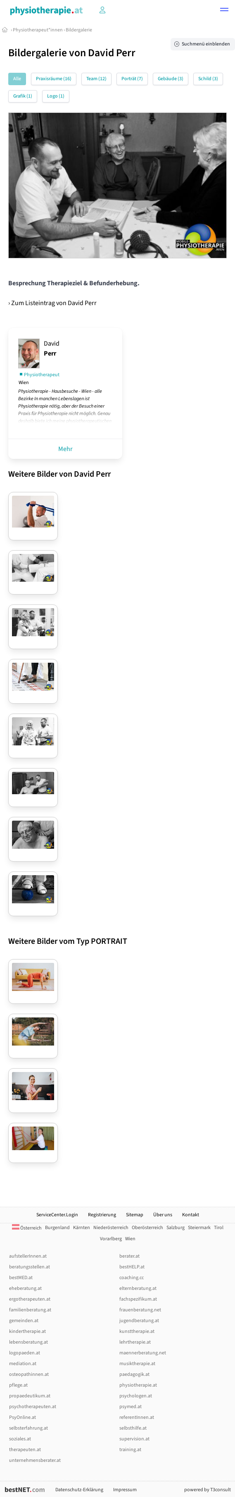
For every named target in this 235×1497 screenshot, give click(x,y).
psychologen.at (135, 1395)
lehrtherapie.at (135, 1342)
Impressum (125, 1489)
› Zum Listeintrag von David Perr (52, 303)
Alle (17, 78)
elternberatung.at (138, 1288)
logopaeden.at (24, 1352)
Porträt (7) (132, 78)
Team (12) (96, 78)
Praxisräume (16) (53, 78)
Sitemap (134, 1214)
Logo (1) (55, 96)
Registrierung (102, 1214)
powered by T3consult (207, 1489)
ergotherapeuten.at (29, 1299)
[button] (224, 10)
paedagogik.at (134, 1374)
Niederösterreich (110, 1227)
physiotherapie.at (138, 1385)
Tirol (218, 1227)
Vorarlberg (111, 1238)
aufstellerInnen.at (28, 1256)
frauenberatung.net (140, 1309)
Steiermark (199, 1227)
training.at (130, 1449)
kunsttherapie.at (136, 1331)
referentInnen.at (136, 1417)
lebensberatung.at (28, 1342)
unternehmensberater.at (35, 1460)
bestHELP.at (132, 1266)
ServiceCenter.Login (57, 1214)
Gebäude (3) (170, 78)
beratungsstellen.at (29, 1266)
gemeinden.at (23, 1320)
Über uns (162, 1214)
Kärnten (81, 1227)
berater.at (129, 1256)
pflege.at (18, 1385)
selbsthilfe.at (133, 1428)
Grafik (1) (22, 96)
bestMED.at (21, 1277)
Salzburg (175, 1227)
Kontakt (190, 1214)
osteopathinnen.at (29, 1374)
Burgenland (57, 1227)
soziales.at (20, 1438)
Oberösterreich (147, 1227)
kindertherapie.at (27, 1331)
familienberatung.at (30, 1309)
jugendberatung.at (139, 1320)
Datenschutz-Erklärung (79, 1489)
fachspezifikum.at (138, 1299)
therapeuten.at (25, 1449)
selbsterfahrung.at (28, 1428)
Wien (130, 1238)
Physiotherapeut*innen (38, 29)
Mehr (65, 449)
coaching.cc (131, 1277)
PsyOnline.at (22, 1417)
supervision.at (134, 1438)
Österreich (27, 1228)
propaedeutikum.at (29, 1395)
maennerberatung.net (142, 1352)
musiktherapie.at (137, 1363)
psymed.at (130, 1406)
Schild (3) (208, 78)
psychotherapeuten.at (32, 1406)
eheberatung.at (25, 1288)
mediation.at (22, 1363)
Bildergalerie (79, 29)
